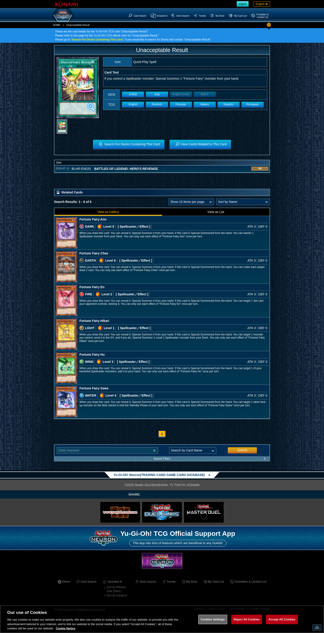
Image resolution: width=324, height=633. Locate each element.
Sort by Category (117, 595)
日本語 (133, 94)
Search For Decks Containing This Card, (97, 39)
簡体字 (205, 94)
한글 (157, 94)
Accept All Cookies (281, 619)
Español (229, 104)
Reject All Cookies (247, 619)
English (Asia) (181, 94)
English (133, 104)
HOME (57, 25)
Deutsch (157, 104)
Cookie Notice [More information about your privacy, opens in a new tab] (65, 628)
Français (181, 104)
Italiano (204, 104)
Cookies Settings (213, 619)
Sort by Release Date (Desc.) (116, 589)
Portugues (252, 104)
